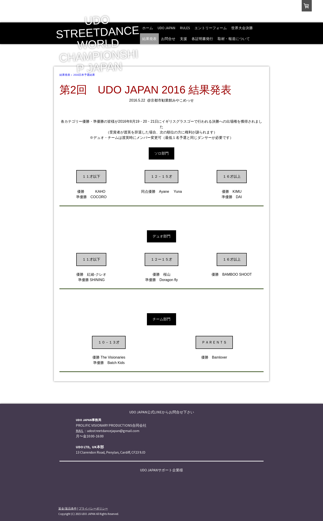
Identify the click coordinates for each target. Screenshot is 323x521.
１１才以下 (91, 176)
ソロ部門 (161, 153)
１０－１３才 (109, 342)
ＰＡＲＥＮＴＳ (214, 342)
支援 (183, 38)
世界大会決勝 (242, 28)
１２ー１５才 (161, 259)
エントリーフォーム (210, 28)
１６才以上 (232, 176)
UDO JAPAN (166, 28)
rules (185, 28)
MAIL (79, 430)
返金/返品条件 (67, 508)
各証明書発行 (202, 38)
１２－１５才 (161, 176)
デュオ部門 (161, 236)
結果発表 (149, 38)
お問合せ (168, 38)
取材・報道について (234, 38)
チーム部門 (161, 319)
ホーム (147, 28)
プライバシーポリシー (93, 508)
